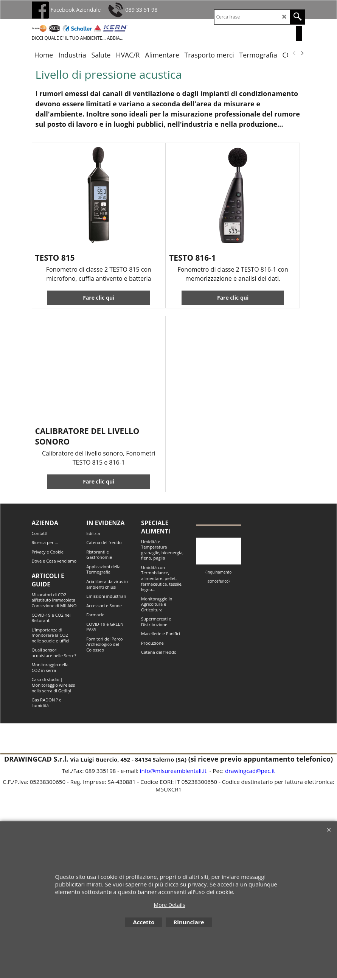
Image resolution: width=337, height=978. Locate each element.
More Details (169, 904)
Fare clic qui (98, 297)
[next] (302, 53)
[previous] (294, 53)
